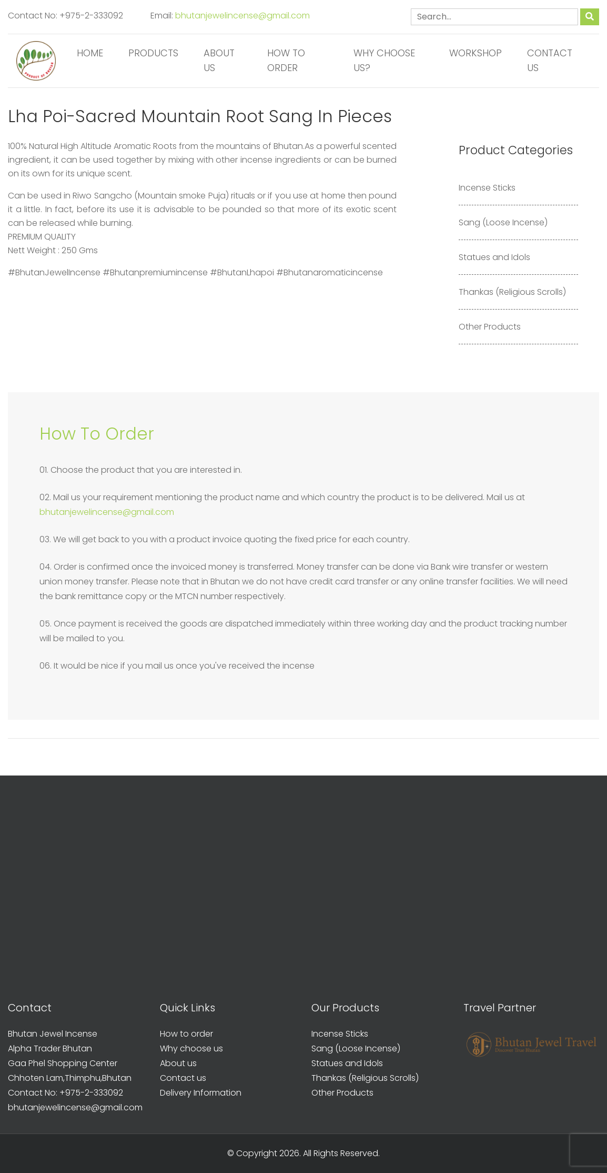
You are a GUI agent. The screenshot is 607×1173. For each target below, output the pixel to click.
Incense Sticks (487, 188)
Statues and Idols (494, 257)
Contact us (549, 60)
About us (219, 60)
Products (153, 52)
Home (90, 52)
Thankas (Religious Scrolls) (512, 292)
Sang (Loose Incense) (503, 222)
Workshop (475, 52)
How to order (286, 60)
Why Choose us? (384, 60)
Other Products (490, 327)
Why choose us (191, 1048)
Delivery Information (200, 1093)
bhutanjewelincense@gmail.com (242, 15)
